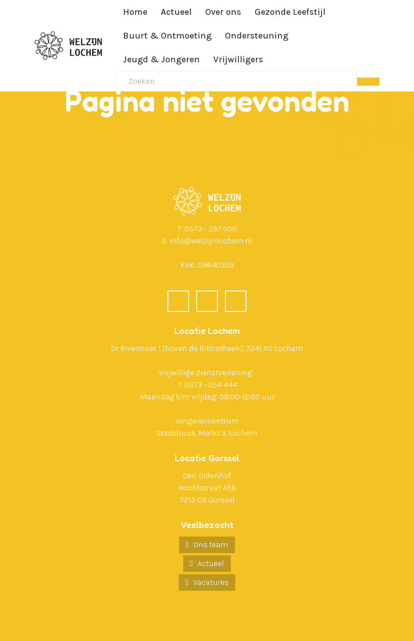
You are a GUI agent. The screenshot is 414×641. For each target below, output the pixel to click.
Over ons (223, 12)
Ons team (211, 545)
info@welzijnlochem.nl (211, 241)
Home (135, 12)
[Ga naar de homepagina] (68, 45)
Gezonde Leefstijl (290, 12)
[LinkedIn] (207, 301)
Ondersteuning (256, 35)
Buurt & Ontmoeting (167, 35)
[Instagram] (236, 301)
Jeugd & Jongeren (161, 59)
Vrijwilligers (238, 59)
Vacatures (211, 582)
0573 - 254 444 (211, 385)
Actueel (176, 12)
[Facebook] (178, 301)
